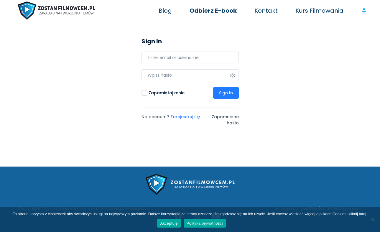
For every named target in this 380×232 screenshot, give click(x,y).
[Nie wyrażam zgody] (373, 219)
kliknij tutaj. (357, 214)
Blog (165, 10)
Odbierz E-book (213, 10)
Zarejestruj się (185, 117)
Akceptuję (168, 223)
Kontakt (266, 10)
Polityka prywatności (205, 223)
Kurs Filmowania (319, 10)
